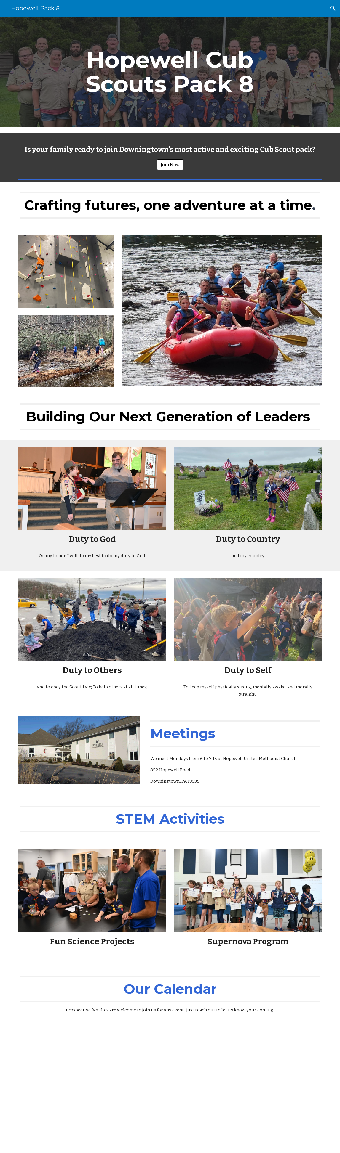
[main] (170, 71)
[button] (333, 8)
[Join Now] (170, 165)
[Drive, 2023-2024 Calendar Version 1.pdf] (170, 1088)
